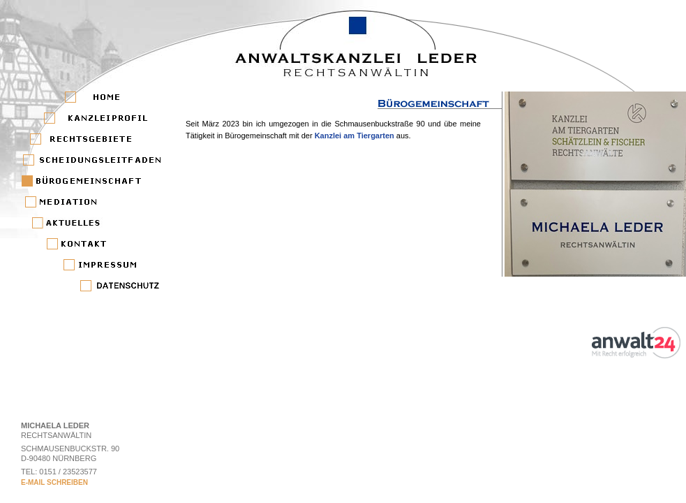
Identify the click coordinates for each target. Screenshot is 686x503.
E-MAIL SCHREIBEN (54, 482)
